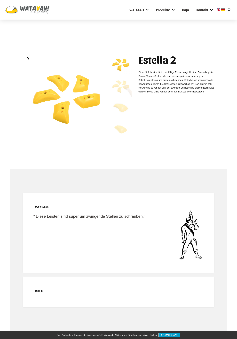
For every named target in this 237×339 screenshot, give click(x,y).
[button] (228, 9)
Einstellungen (169, 335)
